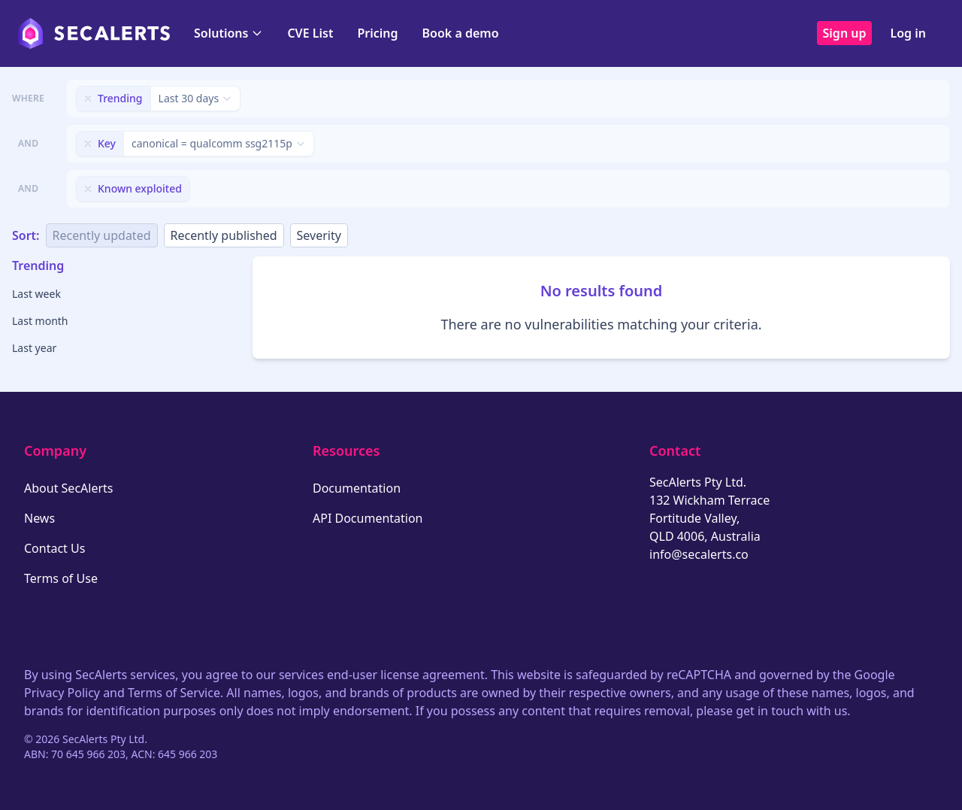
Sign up (845, 33)
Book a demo (460, 33)
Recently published (224, 235)
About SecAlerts (68, 488)
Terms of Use (61, 578)
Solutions (228, 33)
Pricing (377, 33)
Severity (319, 235)
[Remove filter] (87, 98)
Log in (908, 33)
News (39, 518)
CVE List (310, 33)
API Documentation (368, 518)
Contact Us (54, 548)
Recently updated (102, 235)
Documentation (357, 488)
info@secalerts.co (699, 554)
